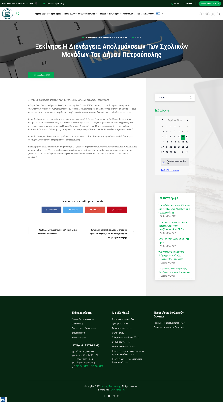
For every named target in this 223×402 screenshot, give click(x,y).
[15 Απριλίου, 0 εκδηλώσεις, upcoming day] (171, 142)
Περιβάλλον (69, 14)
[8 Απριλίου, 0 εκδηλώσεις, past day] (171, 137)
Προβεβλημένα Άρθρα (93, 38)
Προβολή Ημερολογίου (170, 170)
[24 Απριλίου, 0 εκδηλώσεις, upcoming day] (179, 147)
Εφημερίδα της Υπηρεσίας (83, 319)
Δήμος (45, 14)
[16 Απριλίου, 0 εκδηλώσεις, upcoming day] (175, 142)
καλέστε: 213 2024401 (182, 3)
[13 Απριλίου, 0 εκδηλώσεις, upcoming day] (163, 142)
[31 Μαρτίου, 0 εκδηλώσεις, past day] (167, 132)
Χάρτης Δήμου (118, 333)
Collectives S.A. (118, 389)
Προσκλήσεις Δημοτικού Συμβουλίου (169, 323)
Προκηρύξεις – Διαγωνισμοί (84, 328)
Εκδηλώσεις (77, 323)
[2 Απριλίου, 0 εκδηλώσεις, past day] (175, 132)
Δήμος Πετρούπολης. (111, 386)
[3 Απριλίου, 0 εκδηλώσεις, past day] (179, 132)
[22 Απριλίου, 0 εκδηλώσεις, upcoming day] (171, 147)
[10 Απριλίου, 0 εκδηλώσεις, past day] (179, 137)
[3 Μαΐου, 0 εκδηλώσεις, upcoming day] (187, 152)
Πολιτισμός (114, 14)
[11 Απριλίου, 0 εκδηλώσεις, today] (183, 137)
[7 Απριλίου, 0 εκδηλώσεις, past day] (167, 137)
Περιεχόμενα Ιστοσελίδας (123, 319)
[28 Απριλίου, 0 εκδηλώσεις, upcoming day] (167, 152)
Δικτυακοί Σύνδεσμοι (121, 342)
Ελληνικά (158, 13)
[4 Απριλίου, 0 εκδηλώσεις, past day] (183, 132)
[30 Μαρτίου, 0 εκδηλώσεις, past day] (163, 132)
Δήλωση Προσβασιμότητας (123, 346)
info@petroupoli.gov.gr (53, 3)
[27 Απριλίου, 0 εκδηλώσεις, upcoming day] (163, 152)
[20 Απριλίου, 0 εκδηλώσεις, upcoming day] (163, 147)
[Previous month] (162, 120)
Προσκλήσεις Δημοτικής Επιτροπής (169, 327)
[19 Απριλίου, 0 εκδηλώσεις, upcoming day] (187, 142)
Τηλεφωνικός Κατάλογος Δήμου (125, 337)
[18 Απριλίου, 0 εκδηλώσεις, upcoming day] (183, 142)
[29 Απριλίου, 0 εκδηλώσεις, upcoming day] (171, 152)
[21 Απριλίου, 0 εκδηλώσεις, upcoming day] (167, 147)
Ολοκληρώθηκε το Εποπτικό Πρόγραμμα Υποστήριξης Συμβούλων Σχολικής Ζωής (171, 255)
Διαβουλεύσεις (78, 333)
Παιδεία (102, 14)
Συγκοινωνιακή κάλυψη (122, 328)
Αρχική (38, 14)
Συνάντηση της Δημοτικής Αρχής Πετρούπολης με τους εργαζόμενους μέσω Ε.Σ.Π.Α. (173, 226)
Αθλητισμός (128, 14)
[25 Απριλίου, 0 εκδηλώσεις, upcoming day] (183, 147)
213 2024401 (82, 366)
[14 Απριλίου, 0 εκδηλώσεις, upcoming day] (167, 142)
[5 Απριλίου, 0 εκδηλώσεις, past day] (187, 132)
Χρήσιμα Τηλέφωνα (120, 323)
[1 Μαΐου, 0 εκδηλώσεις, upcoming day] (179, 152)
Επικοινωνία (148, 14)
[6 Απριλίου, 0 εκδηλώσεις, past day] (163, 137)
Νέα (138, 14)
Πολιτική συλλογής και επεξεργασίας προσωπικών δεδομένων (128, 353)
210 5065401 (96, 366)
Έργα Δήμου (56, 14)
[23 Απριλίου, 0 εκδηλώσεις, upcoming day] (175, 147)
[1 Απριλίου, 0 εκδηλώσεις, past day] (171, 132)
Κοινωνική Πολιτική (86, 14)
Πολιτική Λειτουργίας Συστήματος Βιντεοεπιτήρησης (127, 361)
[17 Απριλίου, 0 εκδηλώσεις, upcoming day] (179, 142)
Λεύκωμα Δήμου (79, 337)
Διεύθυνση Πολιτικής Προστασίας (116, 38)
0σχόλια (136, 38)
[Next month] (187, 120)
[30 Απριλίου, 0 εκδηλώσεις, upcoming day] (175, 152)
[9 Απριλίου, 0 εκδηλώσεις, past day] (175, 137)
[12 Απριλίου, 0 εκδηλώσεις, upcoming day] (187, 137)
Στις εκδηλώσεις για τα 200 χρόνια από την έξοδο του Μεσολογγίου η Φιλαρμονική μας (174, 209)
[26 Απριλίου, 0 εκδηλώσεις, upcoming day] (187, 147)
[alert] (175, 162)
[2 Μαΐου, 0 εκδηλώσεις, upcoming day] (183, 152)
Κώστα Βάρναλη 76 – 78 (87, 355)
